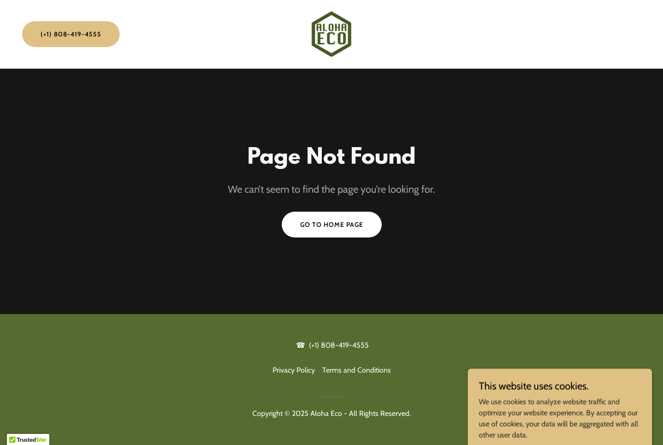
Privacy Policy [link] (294, 370)
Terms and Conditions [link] (356, 370)
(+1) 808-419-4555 (71, 34)
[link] (331, 33)
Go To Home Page (331, 224)
